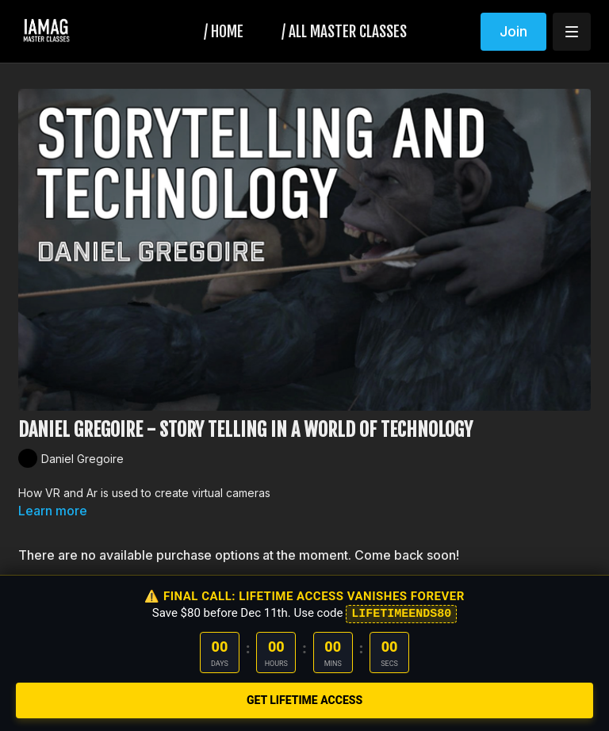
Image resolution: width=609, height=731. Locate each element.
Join (513, 31)
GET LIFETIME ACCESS (304, 700)
